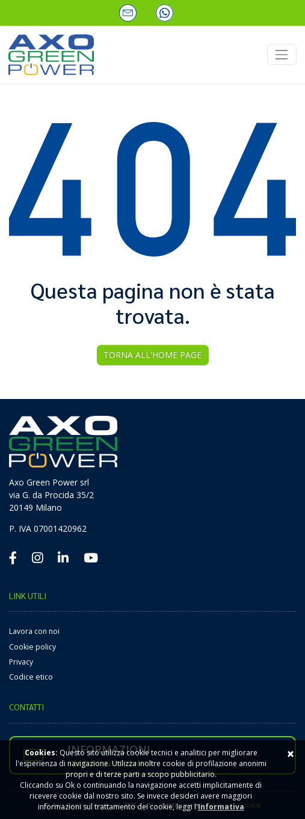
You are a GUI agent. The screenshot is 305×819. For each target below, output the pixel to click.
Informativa (221, 807)
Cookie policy (32, 647)
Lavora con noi (34, 631)
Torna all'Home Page (152, 355)
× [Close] (290, 753)
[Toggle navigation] (282, 54)
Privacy (21, 662)
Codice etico (31, 677)
